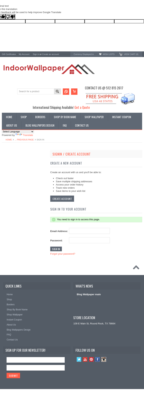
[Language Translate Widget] (18, 131)
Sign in (36, 54)
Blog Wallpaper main (89, 294)
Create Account (62, 199)
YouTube (85, 359)
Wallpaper (7, 162)
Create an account (50, 54)
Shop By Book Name (13, 159)
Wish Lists (108, 54)
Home (9, 140)
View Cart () (131, 54)
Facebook (97, 359)
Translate (24, 135)
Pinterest (91, 359)
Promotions (8, 168)
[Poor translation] (10, 16)
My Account (24, 54)
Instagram (103, 359)
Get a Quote (82, 107)
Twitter (79, 359)
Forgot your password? (62, 253)
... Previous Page (24, 140)
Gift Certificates (9, 54)
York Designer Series (13, 165)
